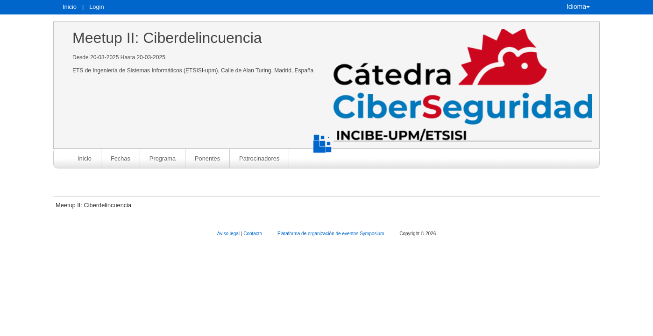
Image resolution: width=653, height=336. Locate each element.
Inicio (70, 6)
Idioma (578, 6)
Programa (162, 158)
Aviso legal (229, 233)
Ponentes (207, 158)
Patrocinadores (259, 158)
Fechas (120, 158)
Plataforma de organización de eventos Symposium (331, 233)
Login (96, 6)
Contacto (253, 233)
